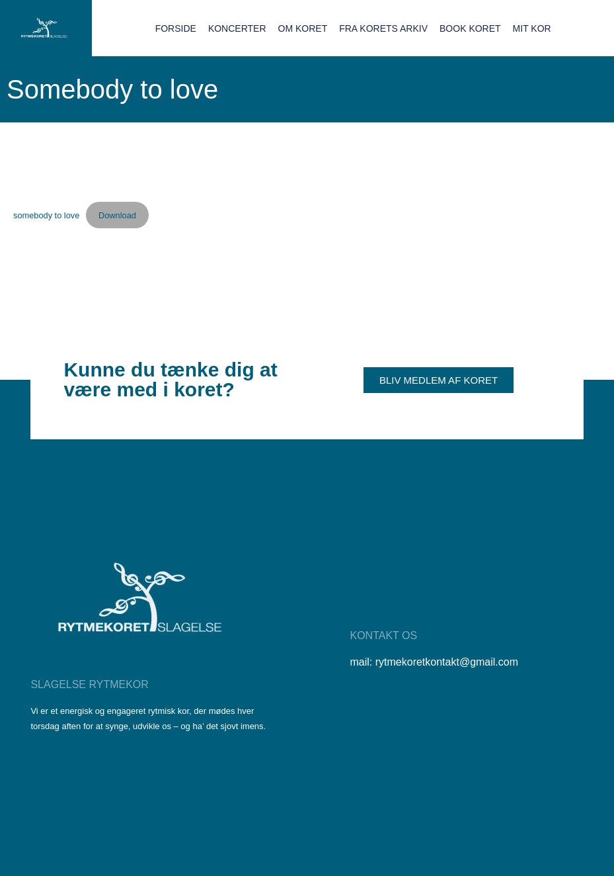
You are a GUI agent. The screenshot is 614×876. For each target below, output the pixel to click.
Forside (175, 28)
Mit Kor (532, 28)
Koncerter (237, 28)
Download (117, 215)
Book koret (470, 28)
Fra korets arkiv (383, 28)
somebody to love (46, 215)
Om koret (303, 28)
